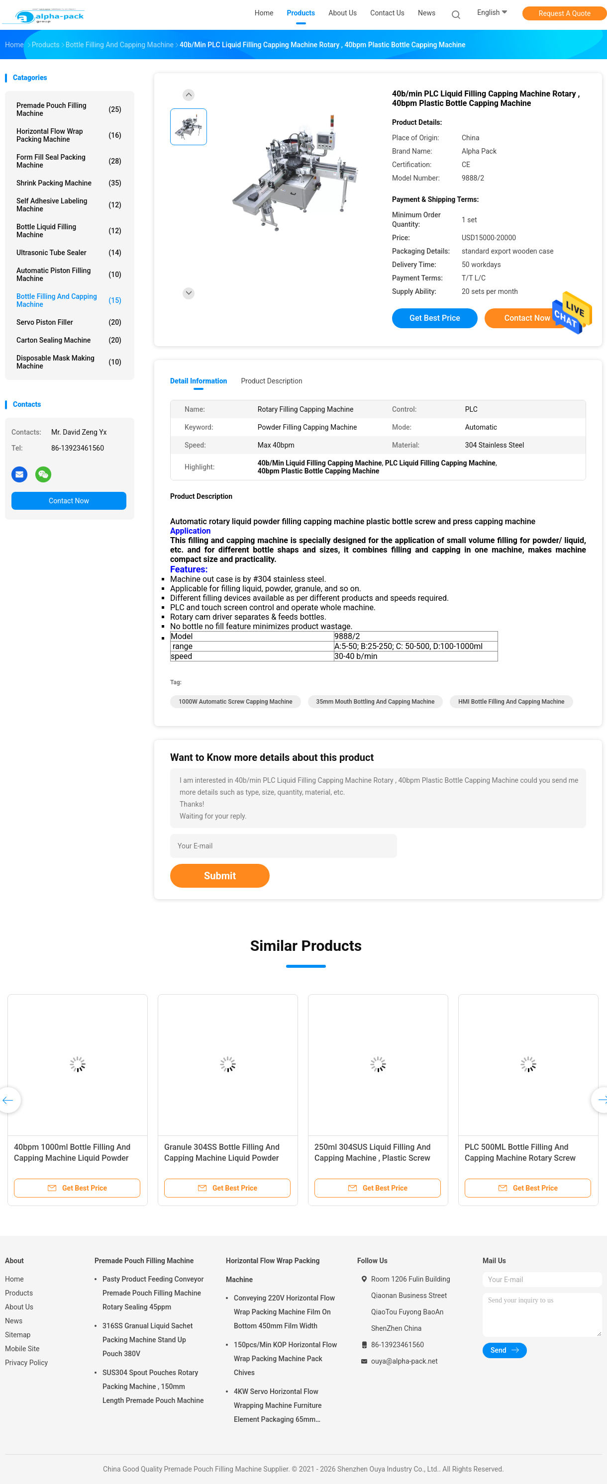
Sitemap (17, 1335)
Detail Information (198, 381)
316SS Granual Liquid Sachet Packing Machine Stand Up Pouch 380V (147, 1340)
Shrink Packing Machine (68, 183)
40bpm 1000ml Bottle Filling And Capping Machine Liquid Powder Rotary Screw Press (72, 1158)
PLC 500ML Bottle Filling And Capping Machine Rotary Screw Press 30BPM (520, 1158)
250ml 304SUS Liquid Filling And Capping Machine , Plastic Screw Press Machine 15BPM (372, 1158)
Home (14, 1279)
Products (19, 1293)
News (13, 1321)
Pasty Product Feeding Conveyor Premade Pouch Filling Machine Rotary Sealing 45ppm (152, 1293)
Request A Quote (565, 13)
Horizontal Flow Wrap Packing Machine (68, 135)
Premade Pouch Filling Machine (68, 109)
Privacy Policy (26, 1363)
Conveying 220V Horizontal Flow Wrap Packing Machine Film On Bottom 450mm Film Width (284, 1312)
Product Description (271, 381)
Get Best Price (434, 318)
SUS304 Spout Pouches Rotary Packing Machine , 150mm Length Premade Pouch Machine (152, 1386)
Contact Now (69, 501)
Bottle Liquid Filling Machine (68, 231)
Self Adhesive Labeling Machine (68, 205)
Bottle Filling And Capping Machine (68, 300)
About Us (19, 1307)
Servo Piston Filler (68, 322)
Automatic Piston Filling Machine (68, 274)
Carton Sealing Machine (68, 340)
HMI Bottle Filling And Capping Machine (511, 701)
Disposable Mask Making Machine (68, 362)
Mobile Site (22, 1349)
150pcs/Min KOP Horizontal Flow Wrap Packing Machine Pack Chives (285, 1359)
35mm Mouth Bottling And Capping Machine (375, 701)
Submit (220, 876)
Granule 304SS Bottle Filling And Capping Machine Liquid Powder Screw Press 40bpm (222, 1158)
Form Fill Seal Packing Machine (68, 161)
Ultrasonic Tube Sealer (68, 253)
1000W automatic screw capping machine (236, 701)
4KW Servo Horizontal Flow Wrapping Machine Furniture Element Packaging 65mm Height (278, 1407)
